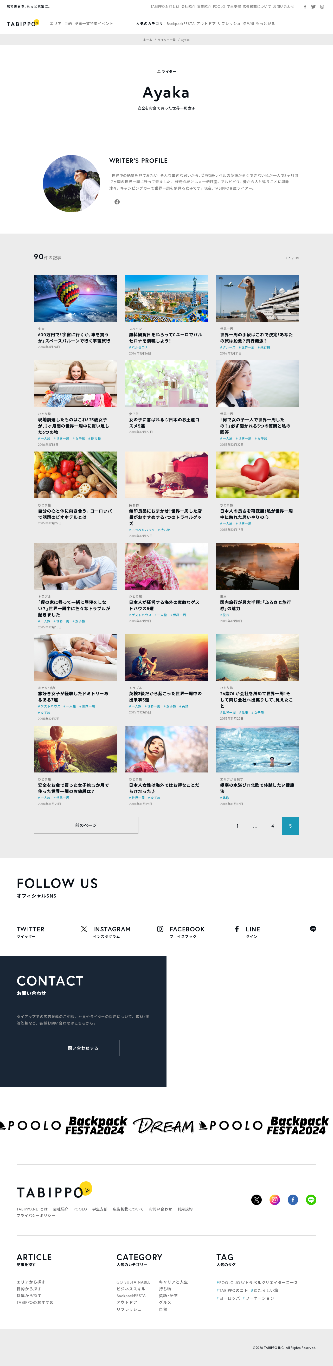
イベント (105, 23)
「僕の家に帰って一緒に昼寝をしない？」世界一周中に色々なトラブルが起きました (74, 608)
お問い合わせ (283, 6)
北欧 (226, 798)
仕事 (245, 712)
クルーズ (229, 347)
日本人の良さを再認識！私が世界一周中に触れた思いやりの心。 (256, 514)
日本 (223, 596)
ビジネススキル (131, 1288)
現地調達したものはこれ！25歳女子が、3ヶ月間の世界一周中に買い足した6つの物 (73, 426)
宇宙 (41, 329)
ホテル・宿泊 (47, 688)
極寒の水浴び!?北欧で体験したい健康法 (257, 788)
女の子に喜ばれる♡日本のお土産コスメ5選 (164, 423)
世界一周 (226, 329)
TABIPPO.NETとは (165, 6)
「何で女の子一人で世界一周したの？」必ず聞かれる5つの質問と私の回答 (255, 426)
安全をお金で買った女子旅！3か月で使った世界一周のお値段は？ (73, 788)
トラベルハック (143, 530)
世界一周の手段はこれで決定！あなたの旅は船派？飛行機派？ (256, 338)
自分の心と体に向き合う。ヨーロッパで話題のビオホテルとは (75, 514)
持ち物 (248, 23)
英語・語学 (168, 1295)
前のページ (86, 825)
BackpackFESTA (181, 23)
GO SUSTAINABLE (134, 1282)
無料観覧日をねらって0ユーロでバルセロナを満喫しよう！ (165, 338)
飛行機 (265, 347)
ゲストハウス (141, 615)
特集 (94, 23)
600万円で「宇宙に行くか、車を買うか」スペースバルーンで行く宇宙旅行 (74, 338)
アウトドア (206, 23)
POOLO (219, 6)
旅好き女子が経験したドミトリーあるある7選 (73, 697)
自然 (163, 1309)
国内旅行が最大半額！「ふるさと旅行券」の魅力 (255, 605)
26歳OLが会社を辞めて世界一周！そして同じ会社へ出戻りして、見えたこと (256, 700)
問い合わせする (83, 1048)
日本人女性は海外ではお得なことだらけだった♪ (164, 788)
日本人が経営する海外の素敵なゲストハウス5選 (164, 605)
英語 (185, 706)
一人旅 (45, 439)
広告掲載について (257, 6)
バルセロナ (140, 347)
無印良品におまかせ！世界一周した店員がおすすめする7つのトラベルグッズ (165, 517)
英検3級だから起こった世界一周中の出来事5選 (165, 697)
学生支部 (234, 6)
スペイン (135, 329)
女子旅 (80, 439)
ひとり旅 (44, 414)
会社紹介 (188, 6)
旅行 (226, 615)
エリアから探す (231, 779)
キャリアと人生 (173, 1282)
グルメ (165, 1302)
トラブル (44, 596)
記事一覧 (82, 23)
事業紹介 (204, 6)
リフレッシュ (229, 23)
